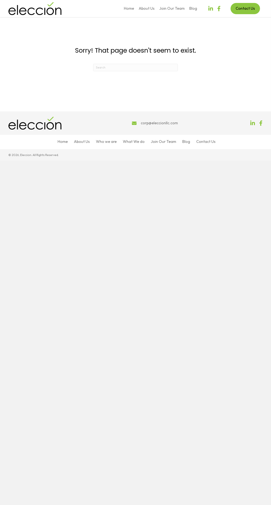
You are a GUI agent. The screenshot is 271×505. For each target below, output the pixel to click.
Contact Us (206, 141)
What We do (134, 141)
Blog (186, 141)
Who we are (106, 141)
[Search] (135, 67)
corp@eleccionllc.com (159, 122)
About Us (82, 141)
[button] (210, 8)
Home (63, 141)
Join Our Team (163, 141)
